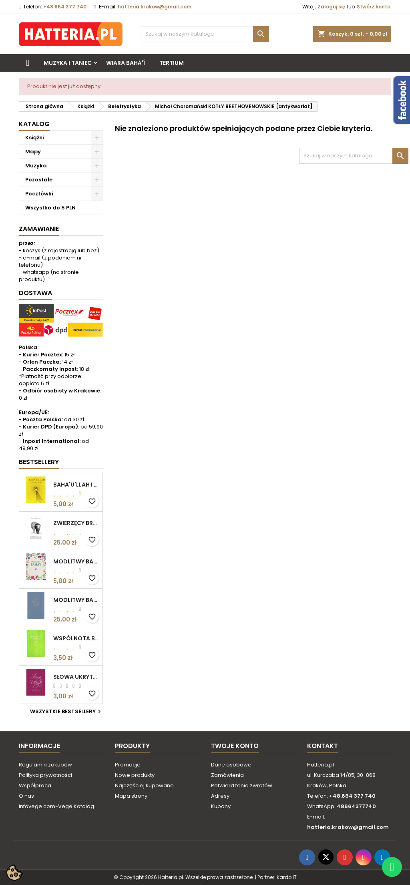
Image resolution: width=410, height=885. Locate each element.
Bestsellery (39, 462)
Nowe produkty (135, 775)
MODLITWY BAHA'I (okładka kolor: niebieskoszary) (76, 600)
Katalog (34, 124)
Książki (34, 137)
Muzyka (36, 165)
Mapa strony (131, 796)
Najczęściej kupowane (144, 785)
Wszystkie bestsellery (66, 711)
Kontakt (322, 745)
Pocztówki (39, 193)
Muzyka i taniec (68, 63)
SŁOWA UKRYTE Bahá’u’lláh (76, 677)
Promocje (128, 764)
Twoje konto (235, 745)
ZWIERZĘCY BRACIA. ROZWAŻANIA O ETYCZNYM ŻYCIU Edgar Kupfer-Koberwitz (76, 523)
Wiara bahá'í (125, 63)
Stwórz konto (373, 6)
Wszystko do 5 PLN (50, 207)
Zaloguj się (331, 6)
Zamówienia (227, 775)
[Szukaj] (205, 34)
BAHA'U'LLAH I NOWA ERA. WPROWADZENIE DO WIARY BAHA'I (76, 484)
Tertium (171, 63)
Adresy (220, 796)
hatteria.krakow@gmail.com (154, 6)
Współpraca (35, 785)
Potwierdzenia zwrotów (241, 785)
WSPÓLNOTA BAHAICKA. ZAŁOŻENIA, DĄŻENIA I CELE (76, 638)
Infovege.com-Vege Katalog (56, 806)
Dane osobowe (231, 764)
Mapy (33, 151)
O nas (26, 796)
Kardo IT (287, 877)
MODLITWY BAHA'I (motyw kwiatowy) (76, 561)
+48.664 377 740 (64, 6)
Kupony (221, 806)
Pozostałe (38, 179)
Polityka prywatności (45, 775)
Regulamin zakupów (45, 764)
